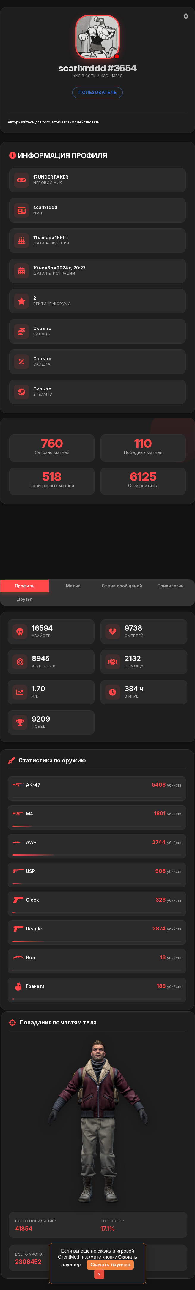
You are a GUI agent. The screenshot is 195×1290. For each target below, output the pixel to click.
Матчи (73, 586)
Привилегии (170, 586)
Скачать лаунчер (110, 1264)
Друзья (24, 600)
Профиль (24, 586)
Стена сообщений (122, 586)
